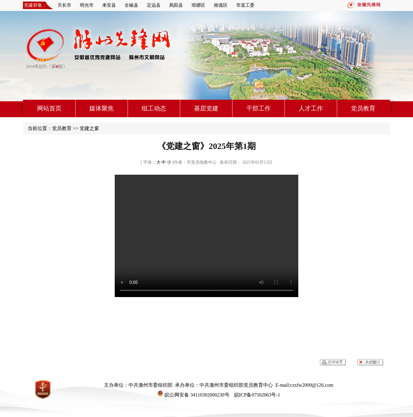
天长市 (64, 5)
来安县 (109, 5)
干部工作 (258, 108)
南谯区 (221, 5)
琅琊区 (198, 5)
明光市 (87, 5)
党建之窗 (89, 128)
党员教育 (363, 108)
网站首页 (49, 108)
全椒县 (131, 5)
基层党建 (206, 108)
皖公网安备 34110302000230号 (193, 394)
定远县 (154, 5)
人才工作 (311, 108)
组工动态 (154, 108)
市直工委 (245, 5)
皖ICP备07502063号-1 (256, 394)
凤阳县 (176, 5)
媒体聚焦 (101, 108)
